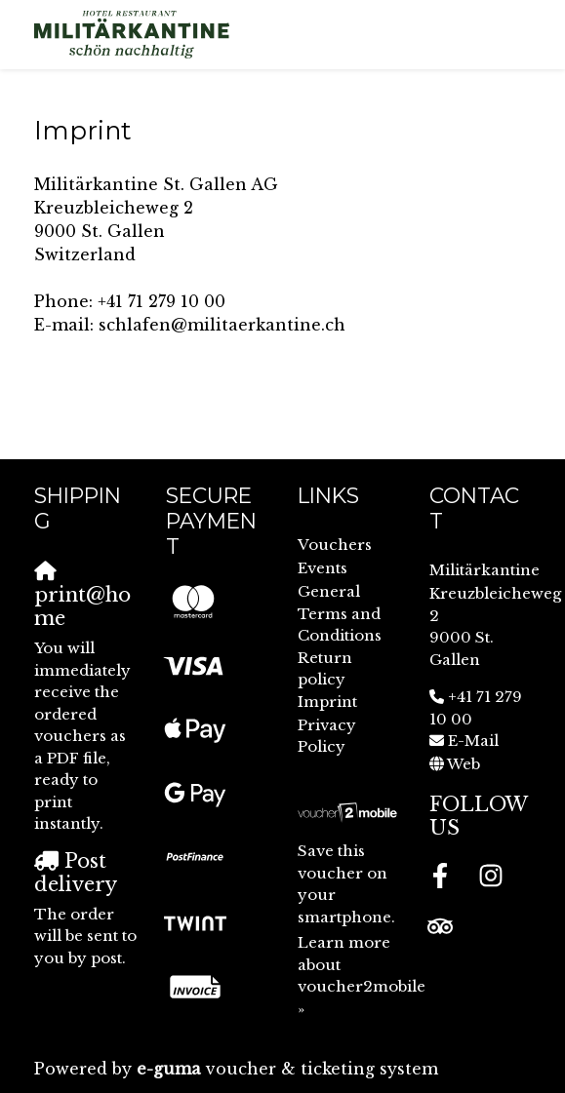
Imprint (327, 701)
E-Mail (473, 740)
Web (463, 764)
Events (322, 568)
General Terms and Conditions (340, 613)
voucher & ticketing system (287, 1068)
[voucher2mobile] (349, 811)
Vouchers (335, 544)
